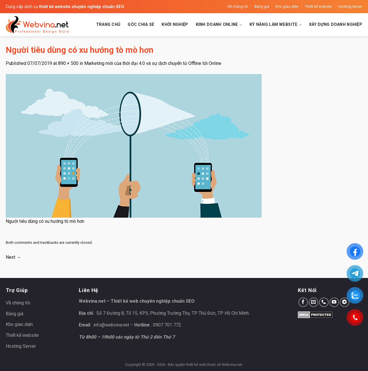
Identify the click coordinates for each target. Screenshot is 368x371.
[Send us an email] (313, 302)
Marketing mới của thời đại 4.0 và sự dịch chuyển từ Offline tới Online (152, 63)
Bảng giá (261, 6)
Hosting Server (350, 6)
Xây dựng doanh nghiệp (335, 24)
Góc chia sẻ (141, 24)
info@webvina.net (111, 325)
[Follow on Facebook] (303, 302)
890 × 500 (68, 63)
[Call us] (324, 302)
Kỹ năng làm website (276, 25)
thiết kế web (196, 364)
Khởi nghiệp (175, 24)
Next (13, 257)
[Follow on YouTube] (334, 302)
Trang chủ (108, 24)
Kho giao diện (286, 6)
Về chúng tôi (237, 6)
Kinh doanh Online (219, 25)
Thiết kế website (318, 6)
